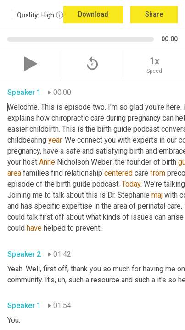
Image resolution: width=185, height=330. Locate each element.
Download (93, 14)
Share (154, 14)
